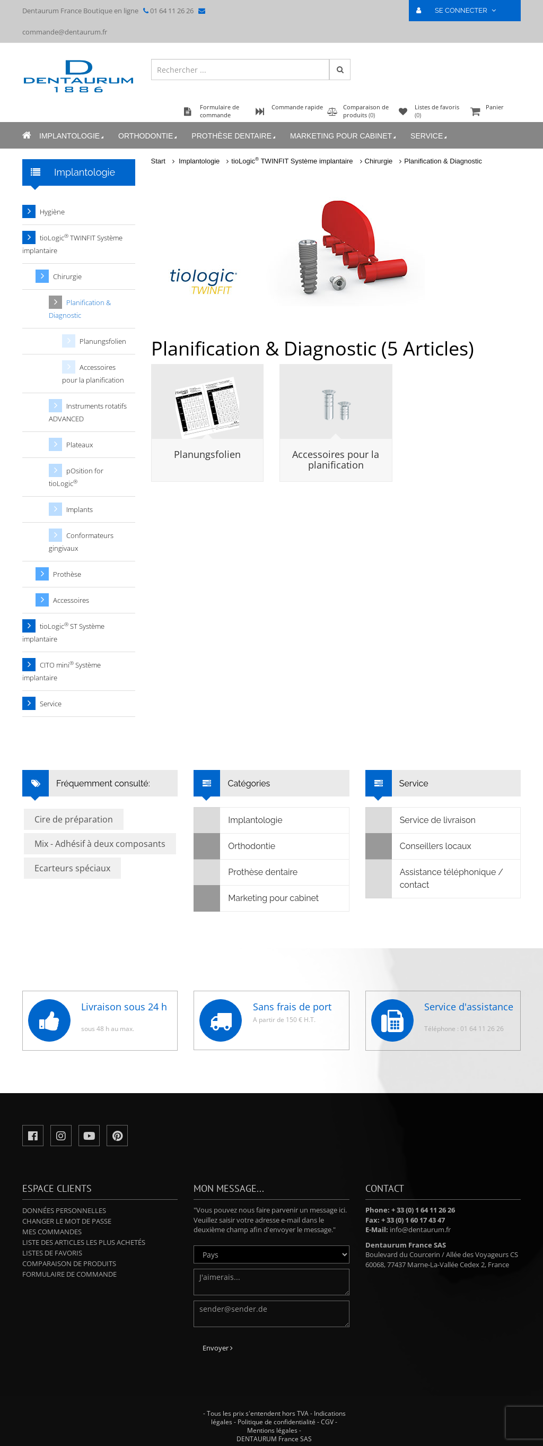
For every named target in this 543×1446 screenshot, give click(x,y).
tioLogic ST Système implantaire (63, 632)
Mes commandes (52, 1231)
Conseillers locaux (418, 846)
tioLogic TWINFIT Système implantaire (292, 161)
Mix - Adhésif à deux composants (99, 844)
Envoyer (218, 1348)
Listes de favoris (52, 1253)
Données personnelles (64, 1210)
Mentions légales (272, 1430)
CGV (327, 1421)
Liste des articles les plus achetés (83, 1242)
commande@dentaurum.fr (64, 32)
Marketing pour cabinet (344, 136)
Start (158, 161)
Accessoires (71, 600)
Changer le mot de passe (66, 1221)
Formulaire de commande (69, 1274)
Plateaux (79, 444)
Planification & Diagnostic (443, 161)
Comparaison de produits (69, 1263)
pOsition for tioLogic (76, 477)
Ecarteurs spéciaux (72, 868)
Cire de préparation (73, 819)
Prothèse (67, 574)
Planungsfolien (207, 454)
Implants (79, 509)
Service (429, 136)
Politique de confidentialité (277, 1421)
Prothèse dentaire (234, 136)
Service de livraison (421, 820)
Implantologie (72, 136)
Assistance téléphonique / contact (434, 879)
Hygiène (52, 212)
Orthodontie (148, 136)
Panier (494, 112)
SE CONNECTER (460, 10)
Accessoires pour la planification (335, 459)
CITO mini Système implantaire (61, 671)
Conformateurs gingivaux (81, 542)
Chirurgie (379, 161)
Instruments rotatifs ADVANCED (88, 412)
